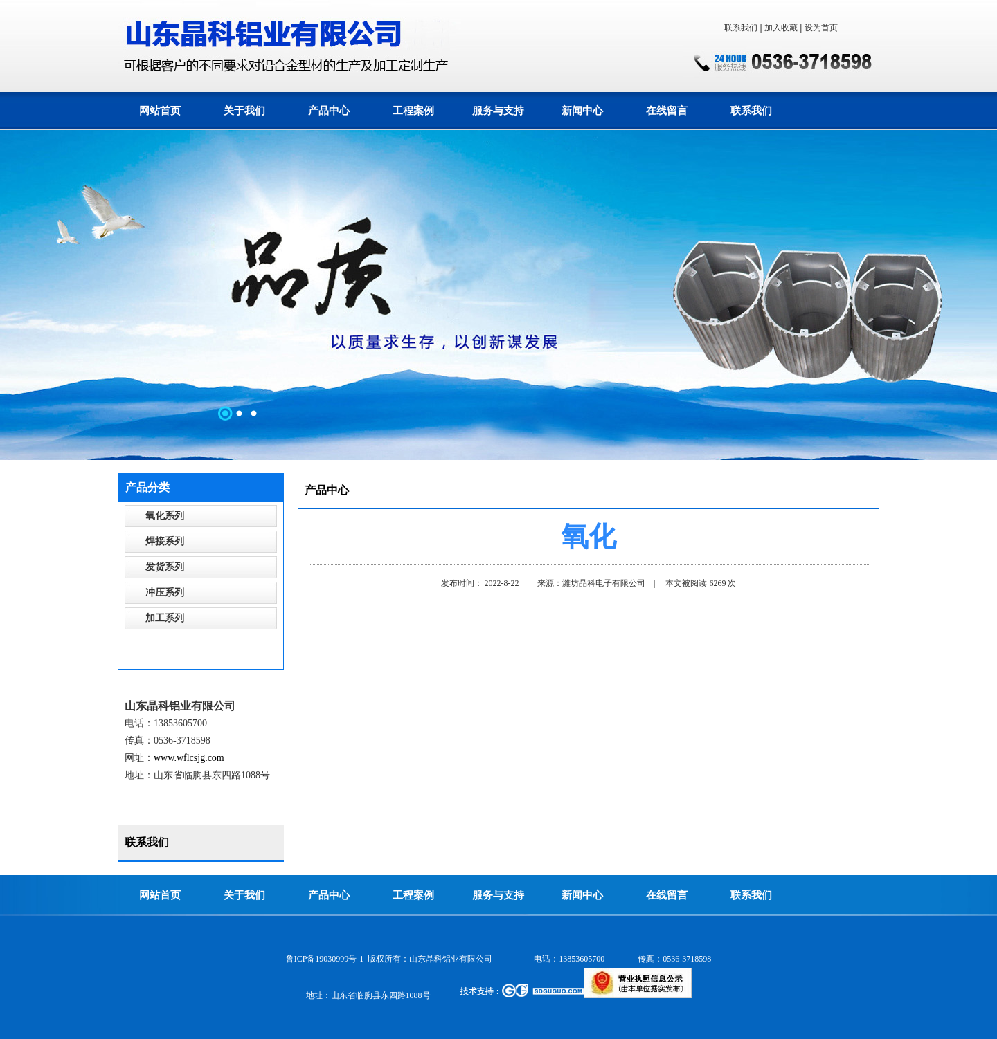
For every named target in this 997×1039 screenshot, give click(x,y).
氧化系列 (164, 516)
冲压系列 (164, 592)
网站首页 (160, 110)
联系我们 (740, 28)
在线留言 (667, 110)
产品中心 (329, 110)
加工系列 (164, 618)
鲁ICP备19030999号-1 (325, 959)
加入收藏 (781, 28)
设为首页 (821, 28)
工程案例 (413, 110)
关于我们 (244, 110)
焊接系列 (164, 541)
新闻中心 (582, 110)
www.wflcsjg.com (189, 758)
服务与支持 (498, 110)
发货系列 (164, 567)
